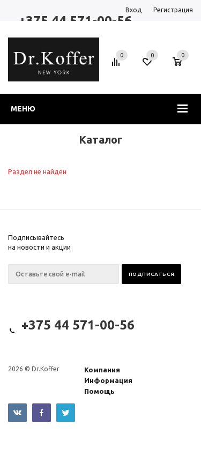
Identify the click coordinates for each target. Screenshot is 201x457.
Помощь (99, 391)
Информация (108, 380)
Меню (23, 108)
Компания (102, 369)
